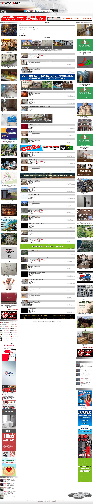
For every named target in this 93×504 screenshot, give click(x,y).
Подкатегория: (21, 24)
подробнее (30, 72)
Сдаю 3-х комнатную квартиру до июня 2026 (9, 485)
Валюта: (35, 30)
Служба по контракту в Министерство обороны (8, 493)
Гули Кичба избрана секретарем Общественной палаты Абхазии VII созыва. (85, 370)
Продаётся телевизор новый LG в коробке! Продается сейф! (9, 305)
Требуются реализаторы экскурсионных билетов (85, 116)
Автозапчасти (5, 324)
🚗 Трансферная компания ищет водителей (9, 141)
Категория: (47, 22)
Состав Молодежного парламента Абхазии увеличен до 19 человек (86, 380)
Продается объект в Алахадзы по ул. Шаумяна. (9, 185)
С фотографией (22, 35)
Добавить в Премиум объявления (26, 39)
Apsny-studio (53, 501)
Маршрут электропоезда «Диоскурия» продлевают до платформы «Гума (85, 375)
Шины (14, 328)
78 (58, 50)
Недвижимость (6, 332)
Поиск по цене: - (25, 30)
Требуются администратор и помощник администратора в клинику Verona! (85, 177)
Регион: (22, 33)
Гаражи (14, 332)
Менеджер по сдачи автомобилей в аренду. (85, 69)
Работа (14, 334)
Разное (4, 339)
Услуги (14, 326)
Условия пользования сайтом (60, 500)
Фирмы (14, 339)
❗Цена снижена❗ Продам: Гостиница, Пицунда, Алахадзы (9, 200)
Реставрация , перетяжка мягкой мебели (85, 268)
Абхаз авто (40, 501)
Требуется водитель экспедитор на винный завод (85, 99)
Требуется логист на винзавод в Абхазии (85, 52)
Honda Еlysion (11, 488)
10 (52, 321)
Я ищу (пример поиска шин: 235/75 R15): (26, 27)
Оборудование (6, 334)
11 (54, 50)
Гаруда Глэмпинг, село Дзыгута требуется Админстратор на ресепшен (85, 222)
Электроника (5, 330)
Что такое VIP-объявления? (12, 309)
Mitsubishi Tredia (12, 496)
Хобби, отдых (5, 326)
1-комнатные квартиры (36, 62)
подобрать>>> (47, 37)
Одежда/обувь (5, 328)
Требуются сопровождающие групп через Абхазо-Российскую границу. (85, 313)
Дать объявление (14, 319)
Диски (14, 330)
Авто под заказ (5, 322)
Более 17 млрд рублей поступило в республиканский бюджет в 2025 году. (86, 366)
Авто (14, 324)
